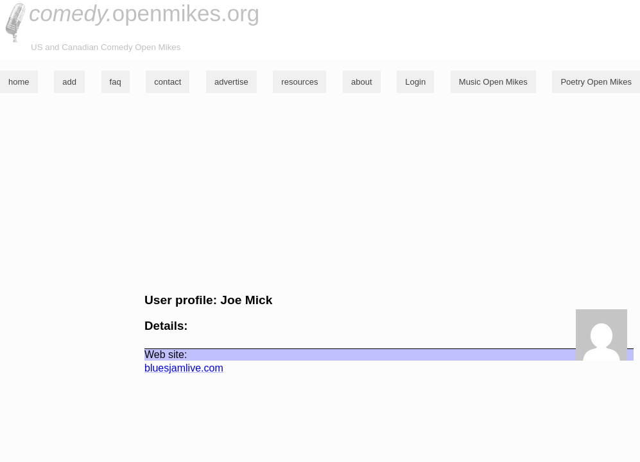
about (361, 82)
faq (115, 82)
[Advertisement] (320, 193)
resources (299, 82)
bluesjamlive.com (183, 368)
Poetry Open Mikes (596, 82)
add (69, 82)
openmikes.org (144, 13)
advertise (231, 82)
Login (415, 82)
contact (167, 82)
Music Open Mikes (493, 82)
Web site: (165, 354)
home (19, 82)
